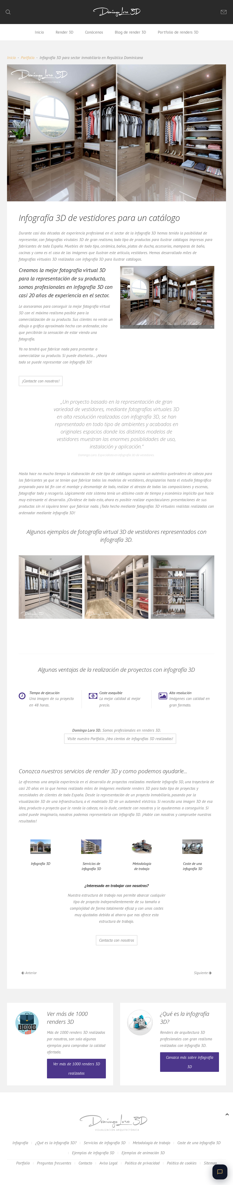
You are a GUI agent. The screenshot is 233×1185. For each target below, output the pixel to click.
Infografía (20, 1142)
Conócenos (94, 32)
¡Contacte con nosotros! (40, 381)
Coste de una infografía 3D (199, 1142)
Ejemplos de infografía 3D (93, 1152)
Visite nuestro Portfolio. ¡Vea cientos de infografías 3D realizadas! (120, 738)
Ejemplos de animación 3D (143, 1152)
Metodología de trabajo (151, 1142)
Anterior (29, 973)
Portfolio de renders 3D (178, 32)
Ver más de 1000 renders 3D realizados (76, 1068)
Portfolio (27, 57)
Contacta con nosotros (116, 940)
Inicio (39, 32)
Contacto (85, 1163)
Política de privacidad (142, 1163)
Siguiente (203, 973)
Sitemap (210, 1163)
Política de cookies (182, 1163)
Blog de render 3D (130, 32)
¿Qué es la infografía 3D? (55, 1142)
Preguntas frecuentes (54, 1163)
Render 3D (64, 32)
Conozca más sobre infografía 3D (189, 1062)
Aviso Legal (108, 1163)
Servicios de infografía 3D (104, 1142)
